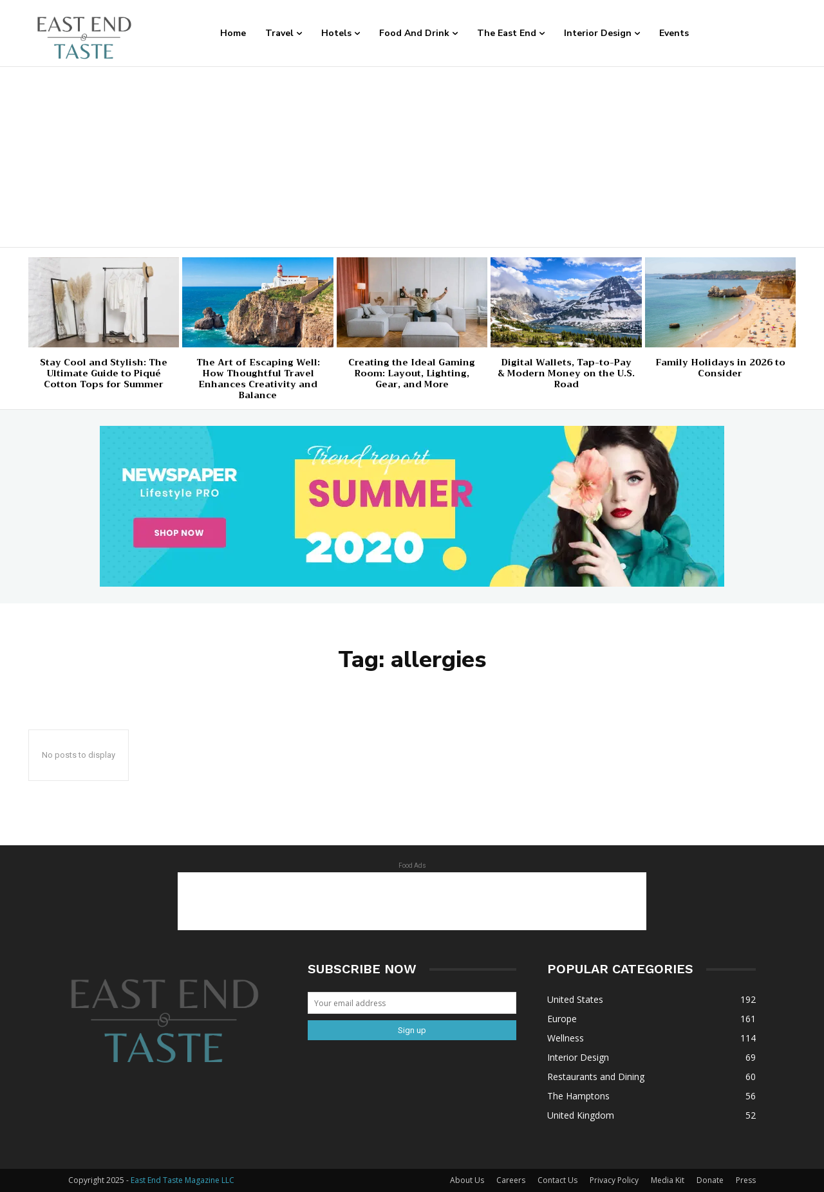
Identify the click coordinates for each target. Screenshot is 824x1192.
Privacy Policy (614, 1180)
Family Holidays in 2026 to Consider (720, 367)
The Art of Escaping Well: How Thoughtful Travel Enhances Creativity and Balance (258, 378)
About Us (467, 1180)
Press (746, 1180)
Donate (710, 1180)
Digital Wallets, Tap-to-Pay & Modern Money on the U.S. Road (566, 373)
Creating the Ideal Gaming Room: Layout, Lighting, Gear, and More (411, 373)
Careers (510, 1180)
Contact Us (557, 1180)
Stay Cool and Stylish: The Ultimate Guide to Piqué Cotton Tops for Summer (103, 373)
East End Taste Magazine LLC (182, 1180)
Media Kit (667, 1180)
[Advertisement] (412, 157)
